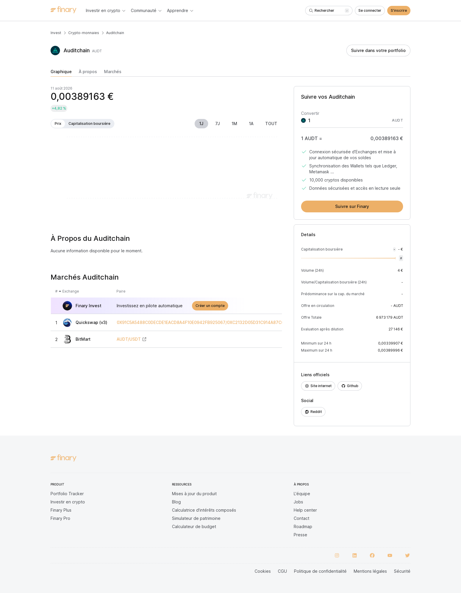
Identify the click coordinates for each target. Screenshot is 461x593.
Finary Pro (60, 518)
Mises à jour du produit (194, 493)
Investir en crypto (68, 501)
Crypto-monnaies (83, 33)
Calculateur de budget (194, 526)
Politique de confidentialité (320, 571)
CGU (282, 571)
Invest (56, 33)
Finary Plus (61, 510)
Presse (300, 534)
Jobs (298, 501)
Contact (301, 518)
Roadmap (303, 526)
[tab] (61, 72)
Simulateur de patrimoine (196, 518)
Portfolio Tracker (67, 493)
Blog (176, 501)
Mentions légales (370, 571)
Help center (305, 510)
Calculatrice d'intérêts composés (204, 510)
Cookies (263, 571)
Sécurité (402, 571)
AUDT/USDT (129, 339)
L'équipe (302, 493)
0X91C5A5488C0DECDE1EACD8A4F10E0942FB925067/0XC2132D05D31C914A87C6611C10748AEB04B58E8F (225, 322)
